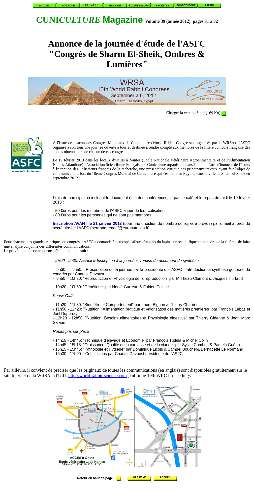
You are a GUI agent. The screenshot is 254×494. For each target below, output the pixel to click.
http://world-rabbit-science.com (97, 375)
